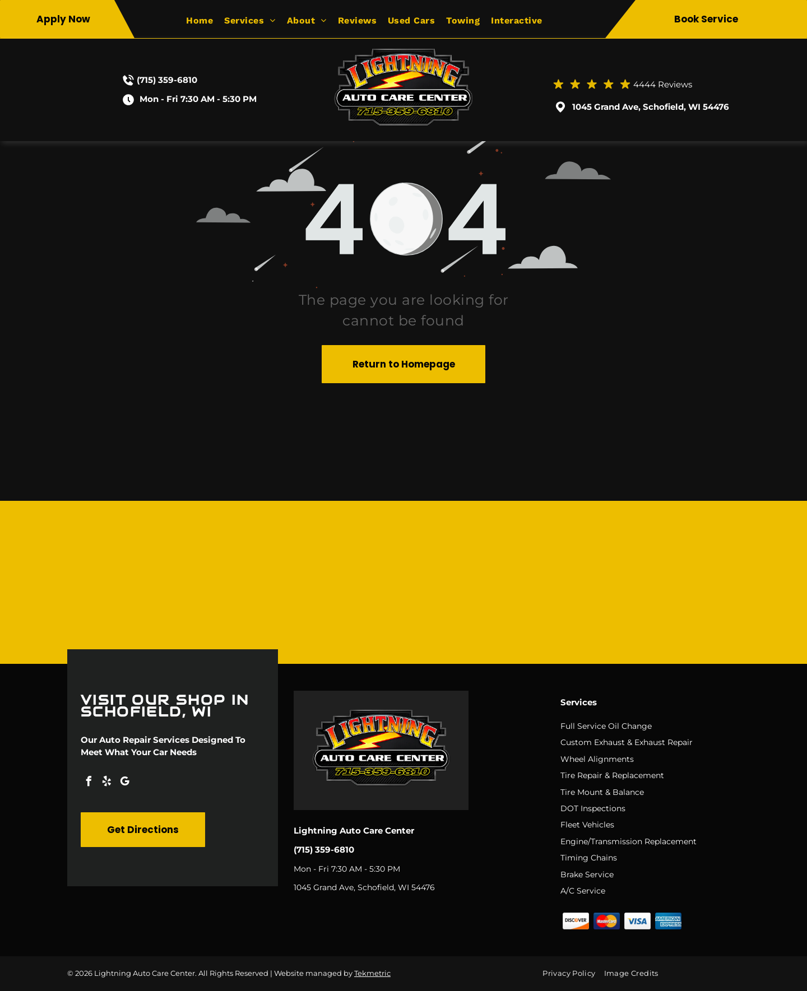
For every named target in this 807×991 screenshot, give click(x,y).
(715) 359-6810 (167, 80)
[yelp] (106, 783)
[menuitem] (205, 20)
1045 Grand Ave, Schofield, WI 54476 (650, 106)
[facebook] (88, 783)
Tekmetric (372, 973)
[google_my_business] (124, 783)
